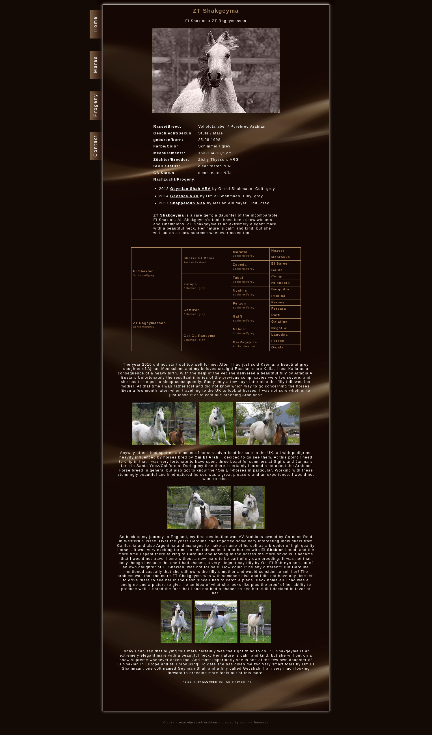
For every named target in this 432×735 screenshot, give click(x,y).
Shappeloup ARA (188, 203)
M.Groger (210, 681)
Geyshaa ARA (184, 196)
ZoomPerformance (254, 722)
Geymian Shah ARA (190, 189)
